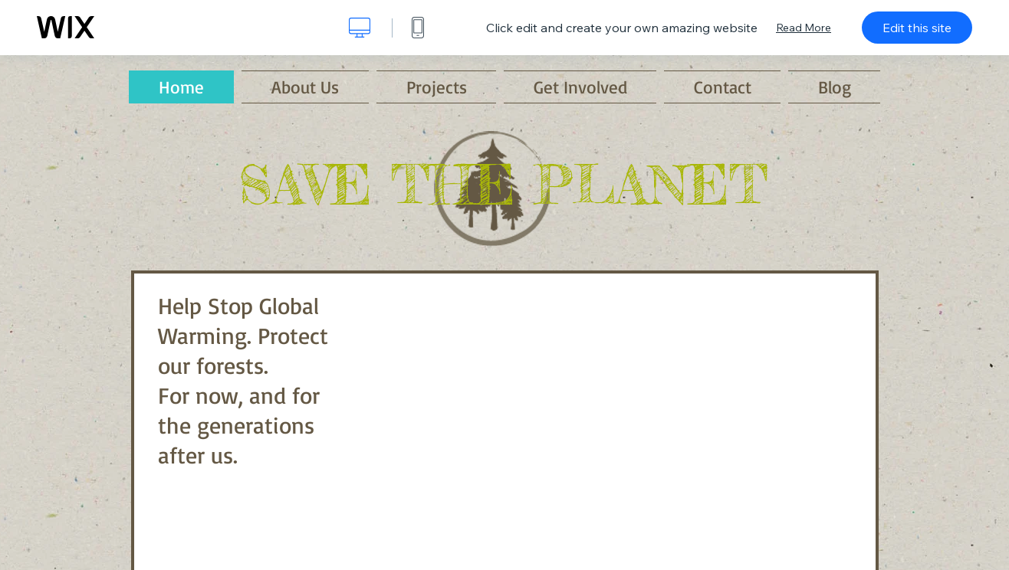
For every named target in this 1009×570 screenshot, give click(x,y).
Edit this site (916, 27)
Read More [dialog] (803, 27)
